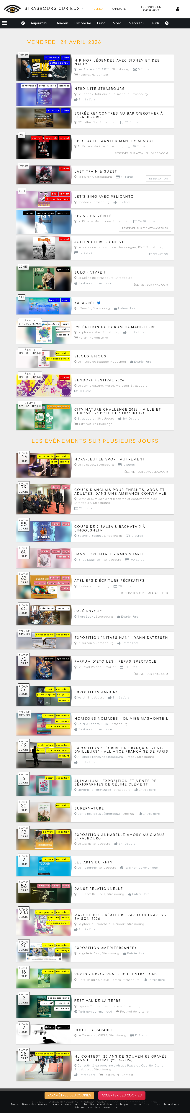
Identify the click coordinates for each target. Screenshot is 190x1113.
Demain (61, 23)
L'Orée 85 (82, 308)
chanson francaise (57, 199)
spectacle (63, 213)
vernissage (62, 721)
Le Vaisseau (84, 464)
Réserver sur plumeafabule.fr (144, 593)
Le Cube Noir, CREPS (90, 1035)
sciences (64, 86)
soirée (65, 57)
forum (65, 324)
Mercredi (136, 23)
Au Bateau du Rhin (89, 146)
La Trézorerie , (95, 867)
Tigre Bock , (93, 616)
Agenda (97, 9)
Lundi (102, 23)
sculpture (63, 694)
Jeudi (154, 23)
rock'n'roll (50, 138)
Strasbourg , (94, 418)
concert (64, 138)
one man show (46, 213)
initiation (40, 583)
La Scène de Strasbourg (94, 278)
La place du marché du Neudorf (99, 924)
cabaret (50, 659)
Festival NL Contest (91, 74)
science (64, 462)
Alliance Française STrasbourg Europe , (114, 757)
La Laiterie (83, 177)
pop (54, 194)
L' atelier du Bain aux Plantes (97, 980)
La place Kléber (87, 332)
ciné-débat (62, 1003)
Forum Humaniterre (91, 337)
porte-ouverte (47, 86)
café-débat (47, 608)
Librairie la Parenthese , (102, 789)
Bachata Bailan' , (98, 535)
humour (29, 213)
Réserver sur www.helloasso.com (141, 153)
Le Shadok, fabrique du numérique (101, 94)
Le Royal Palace (87, 667)
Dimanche (82, 23)
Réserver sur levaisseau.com (145, 472)
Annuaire (119, 9)
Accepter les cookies (122, 1095)
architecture (46, 745)
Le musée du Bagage (91, 361)
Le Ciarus (83, 843)
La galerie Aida (87, 953)
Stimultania (84, 643)
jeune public (46, 456)
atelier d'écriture (58, 583)
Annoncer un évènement (151, 9)
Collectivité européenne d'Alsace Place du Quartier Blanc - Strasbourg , (120, 1067)
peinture (63, 700)
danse (56, 524)
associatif (63, 335)
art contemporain (58, 359)
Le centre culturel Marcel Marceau (101, 385)
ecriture (55, 578)
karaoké (54, 300)
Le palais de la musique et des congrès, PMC (109, 247)
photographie (45, 635)
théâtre (50, 1027)
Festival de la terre (132, 1011)
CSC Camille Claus (89, 894)
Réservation (158, 178)
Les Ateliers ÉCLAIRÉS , (101, 69)
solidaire (53, 324)
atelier (56, 487)
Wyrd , (89, 697)
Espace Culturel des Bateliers (98, 1006)
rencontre (52, 110)
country (37, 138)
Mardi (118, 23)
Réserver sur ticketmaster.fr (145, 228)
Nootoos (82, 202)
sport (54, 462)
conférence (52, 57)
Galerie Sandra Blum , (101, 724)
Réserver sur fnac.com (150, 285)
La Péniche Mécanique (92, 221)
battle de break (59, 63)
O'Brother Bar (86, 122)
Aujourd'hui (40, 23)
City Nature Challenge (93, 424)
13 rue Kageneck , (97, 559)
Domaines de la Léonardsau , (104, 813)
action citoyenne (58, 407)
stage (65, 487)
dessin (50, 689)
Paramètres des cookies (69, 1095)
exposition (62, 329)
